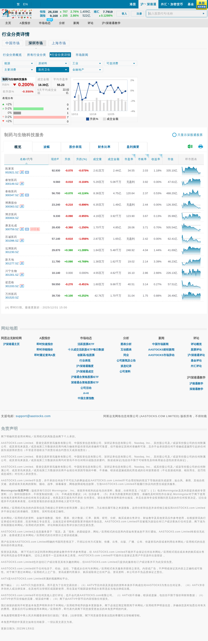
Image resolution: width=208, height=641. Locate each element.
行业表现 (85, 360)
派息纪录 (126, 366)
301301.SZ (12, 274)
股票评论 (196, 349)
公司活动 (85, 387)
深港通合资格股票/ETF (86, 382)
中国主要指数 (86, 398)
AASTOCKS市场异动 (161, 355)
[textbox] (176, 13)
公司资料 (126, 371)
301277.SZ (12, 263)
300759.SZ (12, 229)
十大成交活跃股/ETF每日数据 (86, 349)
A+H (86, 393)
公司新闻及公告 (126, 360)
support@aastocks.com (33, 416)
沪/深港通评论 (196, 355)
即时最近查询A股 (44, 355)
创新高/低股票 (86, 355)
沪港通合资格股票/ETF (86, 377)
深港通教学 (196, 389)
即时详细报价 (45, 349)
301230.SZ (12, 252)
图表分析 (126, 344)
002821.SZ (12, 172)
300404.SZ (12, 217)
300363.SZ (12, 206)
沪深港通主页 (11, 344)
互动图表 (126, 349)
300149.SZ (12, 183)
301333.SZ (12, 286)
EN (25, 4)
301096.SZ (12, 240)
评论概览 (196, 344)
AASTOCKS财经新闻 (161, 349)
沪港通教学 (196, 383)
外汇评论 (196, 366)
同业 (126, 355)
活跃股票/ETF (86, 344)
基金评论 (196, 360)
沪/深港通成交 (86, 371)
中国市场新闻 (161, 344)
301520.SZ (12, 297)
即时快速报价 (45, 344)
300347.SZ (12, 195)
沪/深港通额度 (86, 366)
